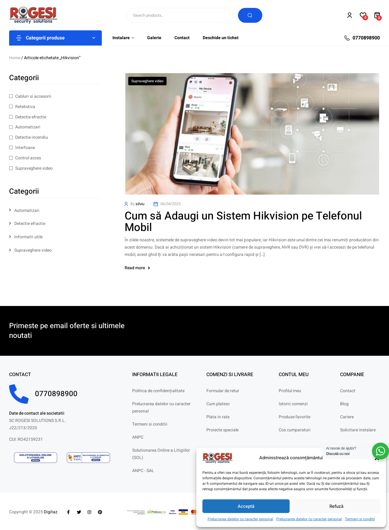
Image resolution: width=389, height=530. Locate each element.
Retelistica (25, 107)
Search (250, 15)
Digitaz (50, 512)
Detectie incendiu (31, 137)
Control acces (28, 158)
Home (14, 58)
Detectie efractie (30, 117)
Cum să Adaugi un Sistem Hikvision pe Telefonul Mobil (243, 222)
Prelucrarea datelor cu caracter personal (240, 519)
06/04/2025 (170, 204)
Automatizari (27, 127)
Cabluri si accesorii (33, 96)
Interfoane (25, 147)
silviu (140, 204)
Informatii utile (28, 237)
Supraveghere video (147, 81)
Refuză (336, 506)
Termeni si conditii (360, 519)
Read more (137, 268)
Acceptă (246, 506)
